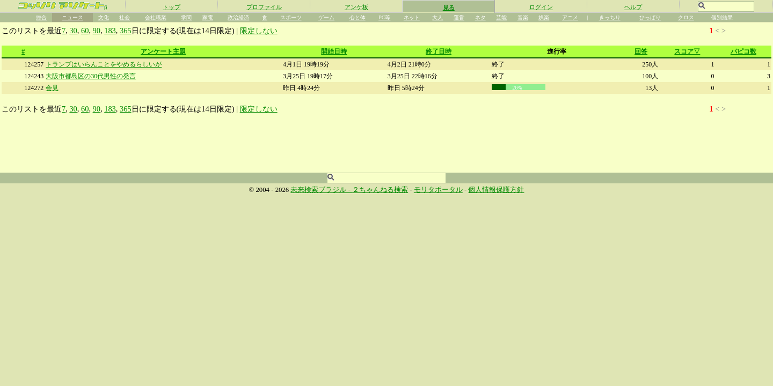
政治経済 (238, 17)
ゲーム (326, 17)
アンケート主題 (163, 51)
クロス (686, 17)
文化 (103, 17)
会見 (52, 88)
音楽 (522, 17)
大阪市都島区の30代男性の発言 (91, 76)
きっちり (610, 17)
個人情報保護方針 (496, 190)
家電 (207, 17)
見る (449, 7)
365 (126, 30)
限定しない (259, 30)
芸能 (501, 17)
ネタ (480, 17)
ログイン (541, 7)
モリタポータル (438, 190)
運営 (459, 17)
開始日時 (334, 51)
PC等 (384, 17)
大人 (437, 17)
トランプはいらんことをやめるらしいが (104, 64)
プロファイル (264, 7)
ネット (412, 17)
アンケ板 (356, 7)
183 (110, 30)
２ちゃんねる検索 (380, 190)
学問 (186, 17)
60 (85, 30)
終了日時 (438, 51)
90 (96, 30)
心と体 (357, 17)
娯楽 (543, 17)
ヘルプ (633, 7)
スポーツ (291, 17)
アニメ (570, 17)
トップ (171, 7)
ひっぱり (650, 17)
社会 (124, 17)
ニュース (72, 17)
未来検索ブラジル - (321, 190)
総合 (41, 17)
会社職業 (155, 17)
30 (73, 30)
